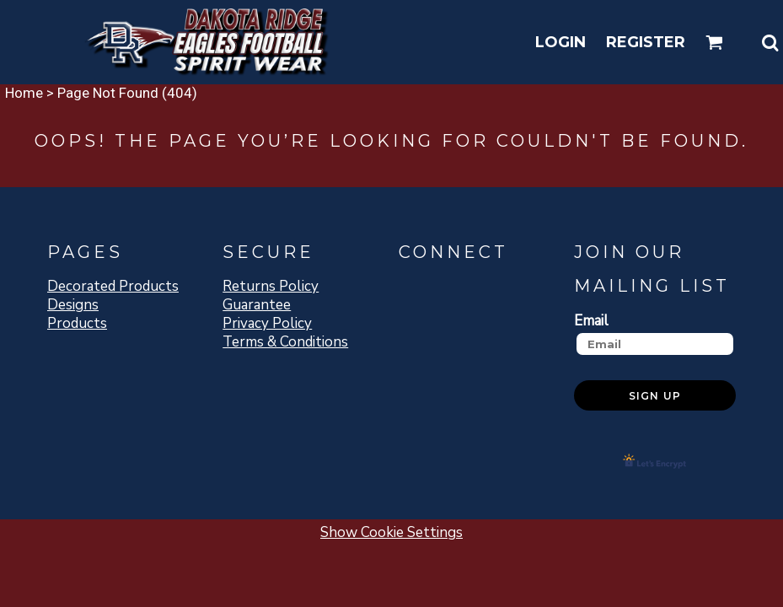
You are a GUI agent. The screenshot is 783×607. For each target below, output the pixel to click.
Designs (73, 304)
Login (560, 42)
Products (77, 323)
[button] (714, 42)
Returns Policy (271, 286)
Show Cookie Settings (391, 532)
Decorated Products (113, 286)
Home (24, 92)
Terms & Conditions (285, 342)
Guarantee (257, 304)
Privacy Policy (267, 323)
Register (645, 42)
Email (591, 320)
